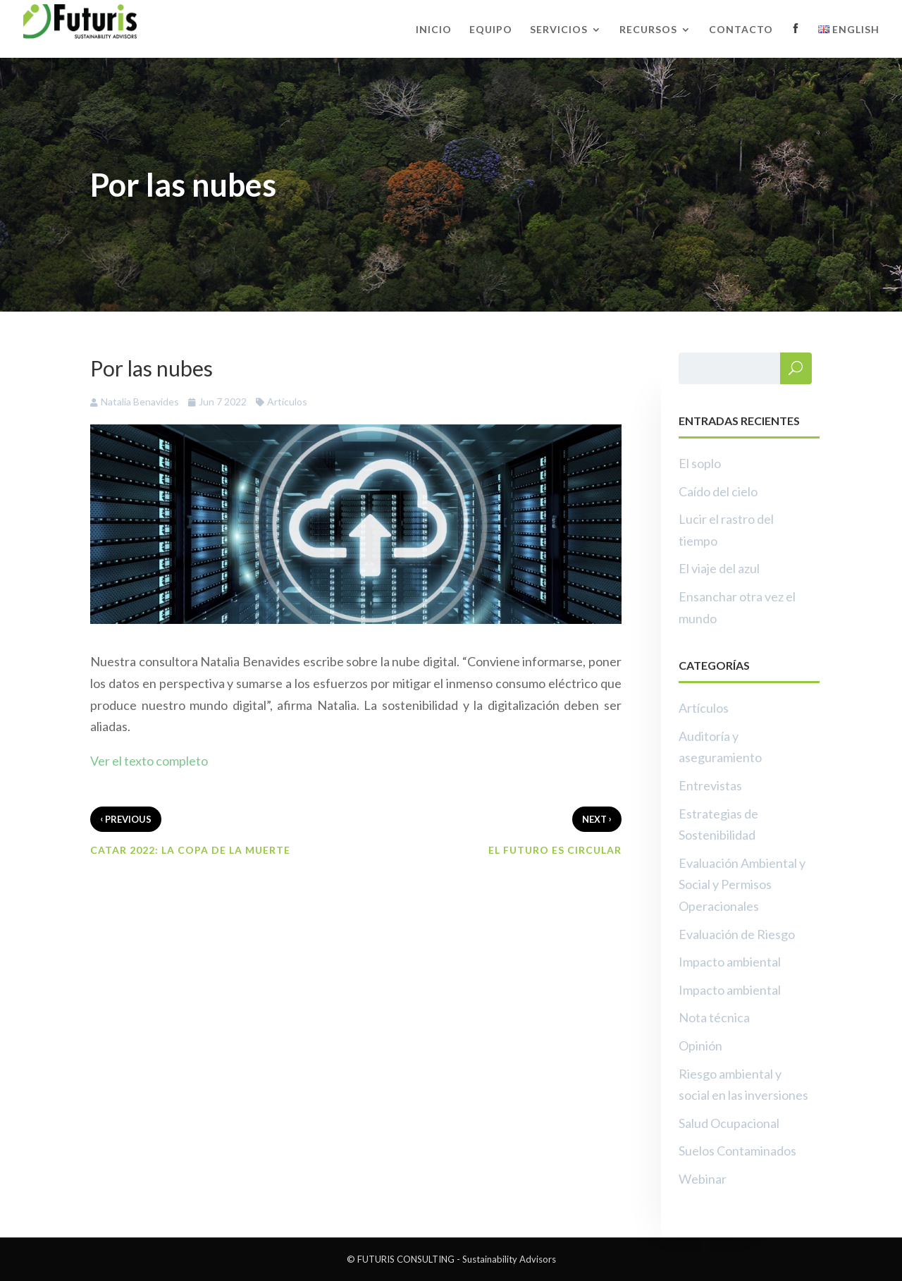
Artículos (287, 401)
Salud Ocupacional (729, 1123)
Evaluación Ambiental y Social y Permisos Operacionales (742, 884)
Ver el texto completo (149, 760)
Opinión (700, 1045)
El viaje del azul (719, 568)
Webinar (703, 1179)
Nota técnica (714, 1017)
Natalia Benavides (140, 401)
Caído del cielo (718, 491)
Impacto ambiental (730, 961)
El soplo (700, 463)
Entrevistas (710, 785)
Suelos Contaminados (737, 1150)
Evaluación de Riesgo (737, 934)
